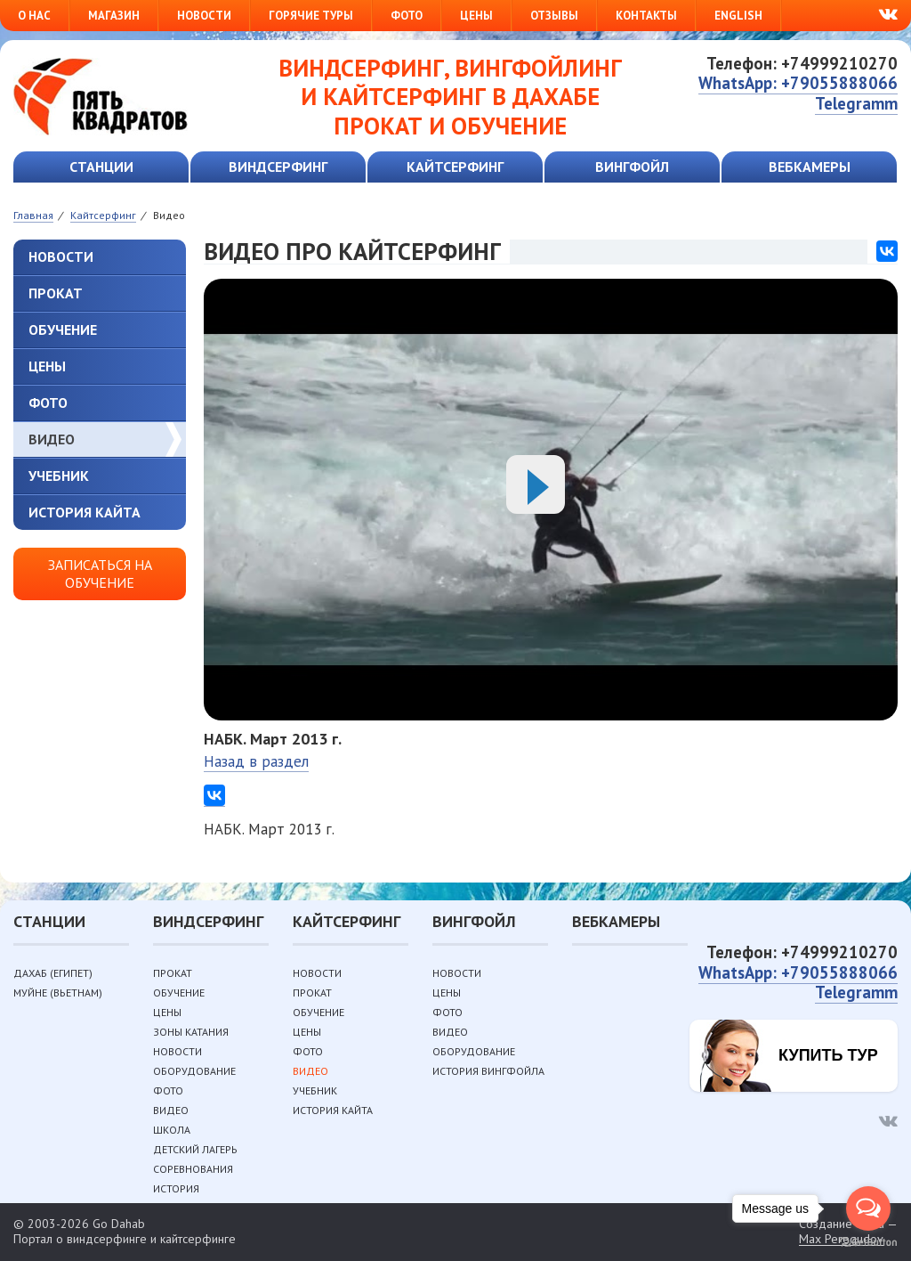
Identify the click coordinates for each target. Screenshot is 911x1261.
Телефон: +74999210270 (802, 63)
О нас (34, 15)
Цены (476, 15)
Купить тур (828, 1055)
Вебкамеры (810, 166)
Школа (171, 1129)
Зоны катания (191, 1031)
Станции (101, 166)
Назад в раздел (256, 761)
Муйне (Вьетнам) (57, 992)
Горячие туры (311, 15)
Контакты (646, 15)
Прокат (55, 293)
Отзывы (554, 15)
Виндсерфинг (278, 166)
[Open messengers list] (868, 1208)
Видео (51, 439)
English (738, 15)
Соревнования (193, 1169)
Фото (407, 15)
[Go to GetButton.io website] (868, 1243)
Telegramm (856, 103)
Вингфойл (632, 166)
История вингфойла (488, 1071)
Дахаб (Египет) (53, 973)
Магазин (114, 15)
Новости (204, 15)
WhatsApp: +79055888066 (798, 83)
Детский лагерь (195, 1149)
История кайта (84, 512)
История (176, 1188)
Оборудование (194, 1071)
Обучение (62, 329)
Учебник (58, 475)
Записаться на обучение (100, 573)
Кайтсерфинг (455, 166)
